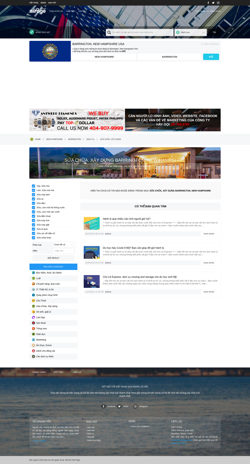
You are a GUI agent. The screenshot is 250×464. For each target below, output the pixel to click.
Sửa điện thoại (42, 216)
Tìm (214, 32)
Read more (209, 234)
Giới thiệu (70, 11)
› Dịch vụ (90, 434)
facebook (108, 406)
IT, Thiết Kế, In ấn (43, 289)
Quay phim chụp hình (45, 295)
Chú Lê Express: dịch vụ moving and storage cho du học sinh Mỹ (140, 277)
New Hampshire (104, 57)
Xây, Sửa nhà (42, 186)
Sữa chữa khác (42, 237)
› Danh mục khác (93, 440)
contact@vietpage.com (182, 440)
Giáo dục (38, 334)
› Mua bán (90, 430)
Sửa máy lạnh (42, 194)
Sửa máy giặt (41, 224)
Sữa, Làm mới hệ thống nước (49, 207)
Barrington (169, 57)
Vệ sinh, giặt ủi (41, 311)
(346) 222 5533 (178, 443)
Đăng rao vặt (39, 32)
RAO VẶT (52, 3)
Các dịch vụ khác (43, 356)
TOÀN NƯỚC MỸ (56, 11)
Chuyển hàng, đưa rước (46, 283)
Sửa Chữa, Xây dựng (108, 139)
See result (53, 258)
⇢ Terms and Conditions (139, 426)
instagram (140, 406)
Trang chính (38, 372)
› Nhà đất (90, 437)
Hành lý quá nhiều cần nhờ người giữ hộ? (127, 218)
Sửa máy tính (41, 220)
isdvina (108, 234)
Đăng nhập (215, 11)
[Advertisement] (125, 86)
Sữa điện (40, 203)
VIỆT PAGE (33, 3)
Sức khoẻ (39, 323)
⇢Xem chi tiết (39, 441)
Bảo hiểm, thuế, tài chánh (47, 272)
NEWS (43, 3)
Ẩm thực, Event (41, 345)
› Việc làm (90, 427)
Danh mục (185, 32)
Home (35, 139)
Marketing (39, 339)
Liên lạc (82, 11)
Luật (36, 278)
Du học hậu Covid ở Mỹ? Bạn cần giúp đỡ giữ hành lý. (134, 248)
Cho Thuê (39, 300)
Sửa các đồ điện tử (44, 233)
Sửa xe (39, 199)
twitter (123, 406)
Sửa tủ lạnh (41, 229)
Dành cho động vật (43, 350)
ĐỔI (211, 57)
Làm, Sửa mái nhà (44, 190)
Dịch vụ (88, 139)
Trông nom (39, 328)
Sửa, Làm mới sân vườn (47, 211)
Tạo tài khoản (202, 11)
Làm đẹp (38, 317)
